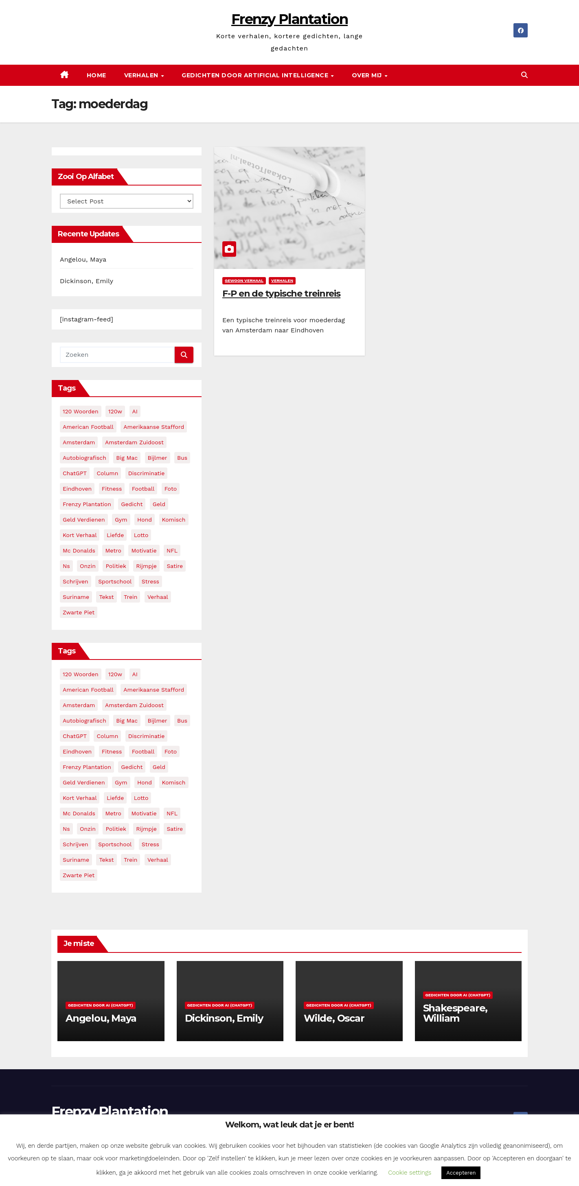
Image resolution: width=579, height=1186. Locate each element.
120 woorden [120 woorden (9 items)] (81, 411)
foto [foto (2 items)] (170, 488)
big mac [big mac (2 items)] (127, 457)
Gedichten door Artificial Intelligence (256, 75)
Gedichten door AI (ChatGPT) (100, 1005)
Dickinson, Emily (86, 281)
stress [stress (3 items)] (150, 581)
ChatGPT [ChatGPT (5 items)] (75, 473)
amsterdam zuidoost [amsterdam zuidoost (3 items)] (134, 442)
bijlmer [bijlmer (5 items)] (157, 457)
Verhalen (142, 75)
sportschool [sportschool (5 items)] (115, 581)
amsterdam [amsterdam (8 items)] (79, 442)
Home (96, 75)
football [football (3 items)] (143, 488)
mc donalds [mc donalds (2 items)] (79, 550)
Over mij (368, 75)
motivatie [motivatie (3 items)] (143, 550)
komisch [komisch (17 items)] (174, 519)
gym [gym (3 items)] (121, 519)
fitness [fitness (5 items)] (112, 488)
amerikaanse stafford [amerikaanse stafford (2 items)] (153, 427)
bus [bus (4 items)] (182, 457)
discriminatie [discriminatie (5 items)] (146, 473)
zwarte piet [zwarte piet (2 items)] (78, 612)
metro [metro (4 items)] (113, 550)
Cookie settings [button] (409, 1172)
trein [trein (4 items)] (130, 597)
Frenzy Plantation (289, 19)
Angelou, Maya (83, 259)
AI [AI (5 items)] (135, 411)
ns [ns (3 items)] (66, 566)
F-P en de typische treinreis (281, 293)
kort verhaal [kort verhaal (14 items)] (79, 535)
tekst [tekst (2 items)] (106, 597)
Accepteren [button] (461, 1173)
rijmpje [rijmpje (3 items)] (146, 566)
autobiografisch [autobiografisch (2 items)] (84, 457)
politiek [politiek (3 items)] (115, 566)
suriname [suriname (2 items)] (76, 597)
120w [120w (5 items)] (115, 411)
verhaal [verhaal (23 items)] (157, 597)
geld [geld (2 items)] (159, 504)
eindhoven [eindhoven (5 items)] (77, 488)
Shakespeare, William (455, 1013)
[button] (524, 75)
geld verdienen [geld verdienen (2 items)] (84, 519)
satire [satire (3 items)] (175, 566)
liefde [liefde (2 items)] (115, 535)
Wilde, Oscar (334, 1018)
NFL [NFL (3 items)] (172, 550)
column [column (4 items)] (107, 473)
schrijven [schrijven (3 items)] (75, 581)
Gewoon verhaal (244, 280)
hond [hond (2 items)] (144, 519)
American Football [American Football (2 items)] (88, 427)
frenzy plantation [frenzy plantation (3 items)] (87, 504)
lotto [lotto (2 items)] (141, 535)
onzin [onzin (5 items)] (88, 566)
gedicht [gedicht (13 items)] (132, 504)
